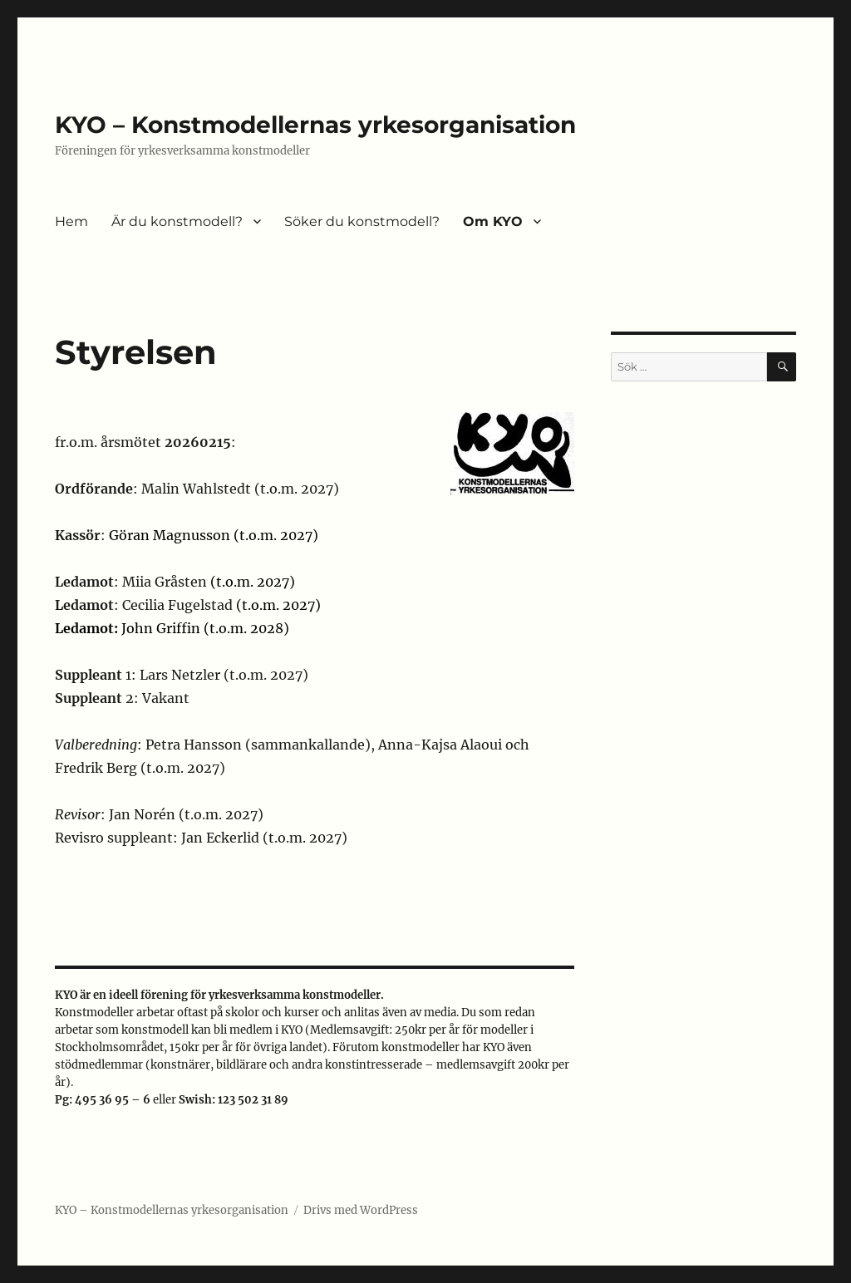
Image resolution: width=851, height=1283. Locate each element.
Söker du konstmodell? (362, 221)
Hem (71, 221)
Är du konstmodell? (177, 221)
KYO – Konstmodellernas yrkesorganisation (315, 125)
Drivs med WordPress (360, 1210)
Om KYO (493, 221)
